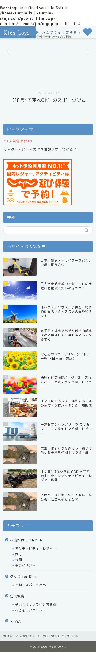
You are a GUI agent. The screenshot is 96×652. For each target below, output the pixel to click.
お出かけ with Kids (26, 540)
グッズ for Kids (23, 576)
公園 (18, 560)
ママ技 (15, 621)
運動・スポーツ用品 (30, 585)
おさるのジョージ (29, 610)
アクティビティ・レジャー (35, 548)
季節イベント (25, 565)
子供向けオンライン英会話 (35, 604)
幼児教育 (17, 596)
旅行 (18, 554)
